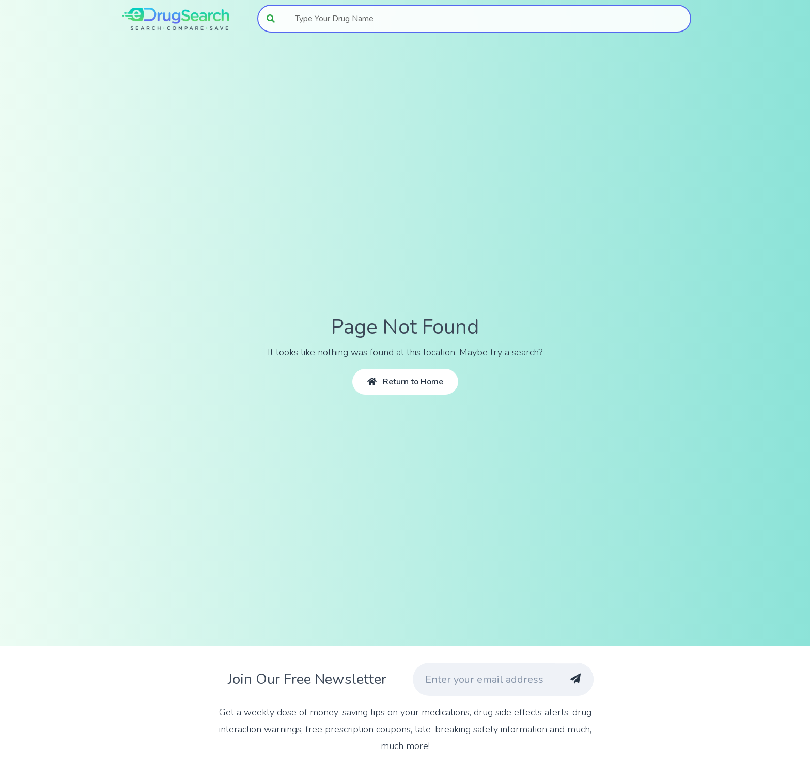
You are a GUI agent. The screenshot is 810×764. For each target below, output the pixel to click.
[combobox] (487, 19)
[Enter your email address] (484, 679)
